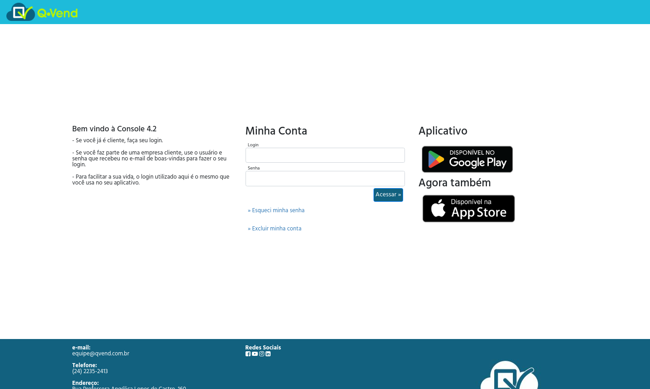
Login (253, 145)
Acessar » (388, 195)
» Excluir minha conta (275, 229)
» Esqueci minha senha (276, 210)
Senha (254, 168)
